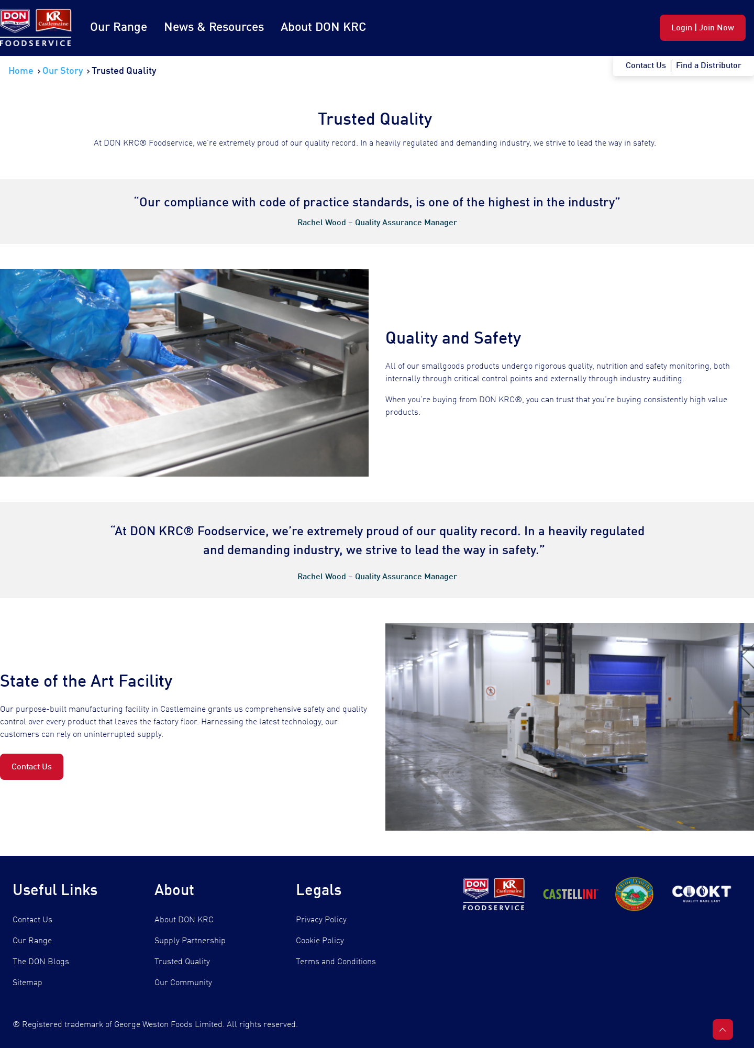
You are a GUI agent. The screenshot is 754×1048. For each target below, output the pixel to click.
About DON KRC (323, 27)
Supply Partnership (190, 941)
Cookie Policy (320, 941)
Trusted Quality (182, 962)
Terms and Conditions (336, 962)
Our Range (118, 27)
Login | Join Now (702, 28)
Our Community (183, 983)
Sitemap (27, 983)
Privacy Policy (321, 920)
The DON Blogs (41, 962)
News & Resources (214, 27)
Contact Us (32, 767)
